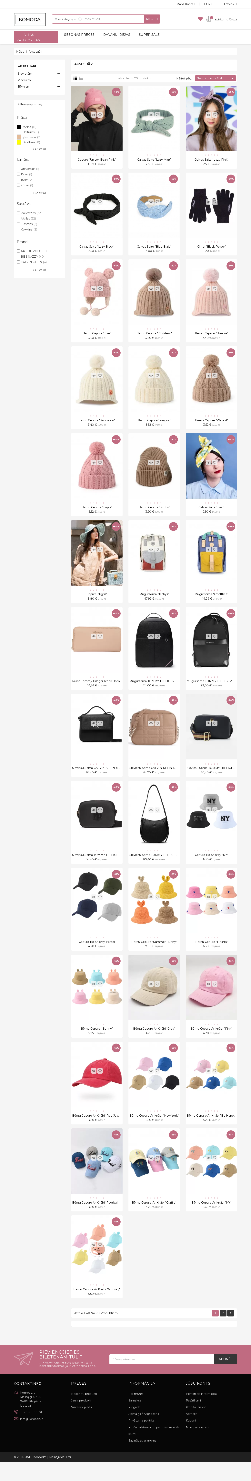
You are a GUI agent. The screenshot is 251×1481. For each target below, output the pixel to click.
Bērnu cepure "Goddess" (154, 336)
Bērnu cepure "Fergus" (154, 425)
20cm (27, 185)
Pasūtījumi (193, 1419)
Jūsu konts (198, 1402)
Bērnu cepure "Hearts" (211, 954)
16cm (27, 180)
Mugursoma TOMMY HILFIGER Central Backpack (164, 690)
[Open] (20, 34)
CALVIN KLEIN (34, 262)
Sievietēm (25, 73)
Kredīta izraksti (196, 1426)
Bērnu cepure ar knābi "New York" (154, 1131)
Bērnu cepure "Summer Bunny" (154, 954)
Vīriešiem (24, 80)
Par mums (135, 1412)
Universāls (30, 169)
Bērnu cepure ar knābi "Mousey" (96, 1307)
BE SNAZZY (33, 256)
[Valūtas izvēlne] (205, 4)
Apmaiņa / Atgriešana (143, 1432)
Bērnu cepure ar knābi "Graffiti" (154, 1219)
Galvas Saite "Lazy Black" (97, 248)
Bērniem (24, 86)
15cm (26, 174)
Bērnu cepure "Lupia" (97, 513)
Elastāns (29, 224)
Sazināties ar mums (142, 1459)
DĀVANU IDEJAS (116, 35)
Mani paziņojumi (197, 1446)
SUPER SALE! (149, 35)
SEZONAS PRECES (79, 35)
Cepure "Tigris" (96, 601)
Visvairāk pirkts (81, 1426)
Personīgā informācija (201, 1412)
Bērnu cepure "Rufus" (154, 513)
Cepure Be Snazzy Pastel (97, 954)
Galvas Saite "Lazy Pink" (211, 160)
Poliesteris (31, 213)
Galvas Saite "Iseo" (211, 513)
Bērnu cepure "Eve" (97, 336)
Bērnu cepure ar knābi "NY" (211, 1219)
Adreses (191, 1432)
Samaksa (134, 1419)
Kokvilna (29, 229)
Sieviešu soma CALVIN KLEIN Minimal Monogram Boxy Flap (115, 778)
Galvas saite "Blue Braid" (154, 248)
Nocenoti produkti (84, 1412)
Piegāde (134, 1426)
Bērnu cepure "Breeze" (211, 336)
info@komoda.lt (31, 1437)
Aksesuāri (27, 66)
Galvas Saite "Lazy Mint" (154, 160)
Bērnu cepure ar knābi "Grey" (154, 1043)
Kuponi (191, 1439)
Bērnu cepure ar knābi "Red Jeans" (97, 1131)
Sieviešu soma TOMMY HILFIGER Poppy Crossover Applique (115, 866)
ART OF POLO (34, 251)
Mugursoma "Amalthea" (211, 601)
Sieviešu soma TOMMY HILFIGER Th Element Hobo (166, 866)
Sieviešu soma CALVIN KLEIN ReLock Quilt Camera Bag (169, 778)
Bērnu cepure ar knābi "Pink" (211, 1043)
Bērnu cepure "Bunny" (97, 1043)
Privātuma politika (141, 1439)
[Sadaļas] (67, 19)
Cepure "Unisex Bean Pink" (97, 160)
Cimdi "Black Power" (211, 248)
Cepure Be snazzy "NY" (211, 866)
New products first (216, 78)
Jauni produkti (81, 1419)
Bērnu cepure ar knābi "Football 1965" (99, 1219)
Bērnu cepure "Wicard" (211, 425)
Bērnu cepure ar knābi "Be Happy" (211, 1131)
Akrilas (28, 218)
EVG (69, 1475)
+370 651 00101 (31, 1431)
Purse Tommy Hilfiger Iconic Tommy (98, 690)
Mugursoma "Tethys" (154, 601)
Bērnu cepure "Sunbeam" (96, 425)
